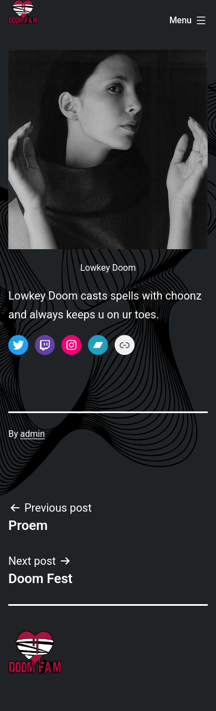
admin (32, 434)
